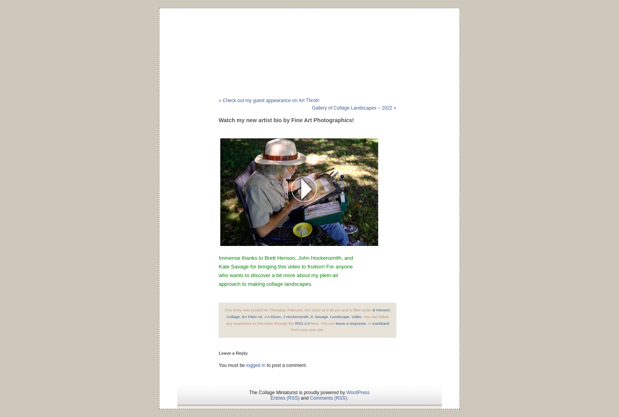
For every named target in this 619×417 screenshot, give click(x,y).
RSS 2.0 (302, 323)
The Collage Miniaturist (309, 41)
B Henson (381, 310)
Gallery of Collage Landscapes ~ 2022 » (354, 108)
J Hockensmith (296, 317)
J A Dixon (272, 317)
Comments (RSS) (328, 398)
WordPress (358, 392)
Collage (233, 317)
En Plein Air (252, 317)
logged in (256, 365)
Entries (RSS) (284, 398)
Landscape (339, 317)
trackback (381, 323)
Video (357, 317)
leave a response (351, 323)
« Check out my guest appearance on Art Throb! (269, 100)
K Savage (319, 317)
